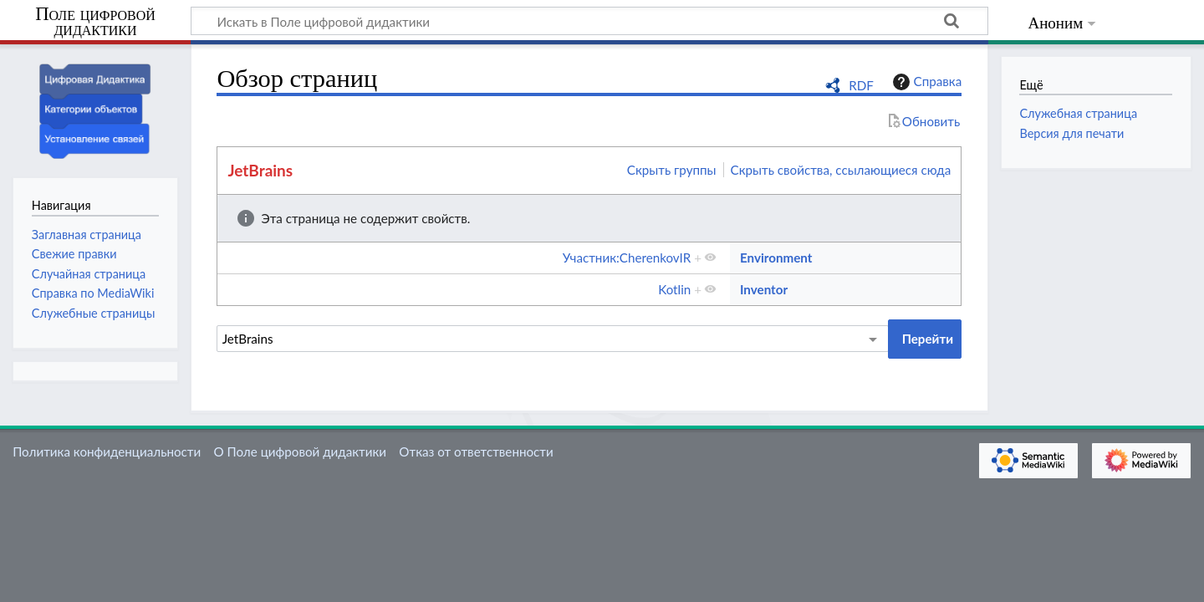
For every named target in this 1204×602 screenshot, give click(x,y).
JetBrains (260, 170)
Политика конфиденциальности (107, 451)
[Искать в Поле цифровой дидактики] (589, 21)
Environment (776, 257)
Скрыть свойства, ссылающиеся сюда (841, 169)
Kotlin (674, 289)
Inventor (764, 289)
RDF (861, 85)
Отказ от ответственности (476, 451)
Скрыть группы (672, 169)
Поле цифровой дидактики (95, 22)
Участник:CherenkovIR (627, 257)
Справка (925, 82)
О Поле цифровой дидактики (299, 451)
